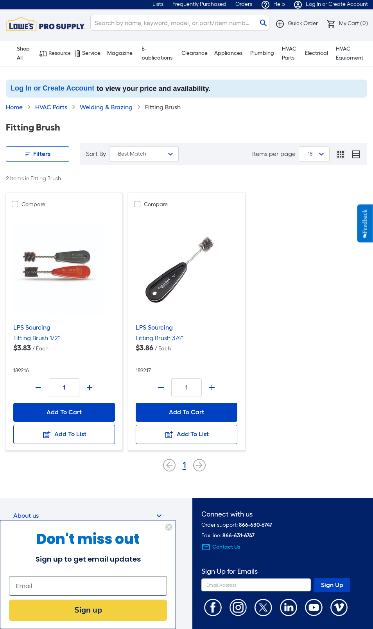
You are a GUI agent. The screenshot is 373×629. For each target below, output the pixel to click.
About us (88, 515)
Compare (33, 204)
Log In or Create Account (52, 88)
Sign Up (332, 585)
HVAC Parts (289, 53)
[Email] (88, 586)
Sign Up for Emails (229, 571)
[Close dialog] (169, 527)
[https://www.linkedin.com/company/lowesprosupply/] (288, 607)
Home (14, 107)
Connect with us (227, 514)
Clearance (194, 53)
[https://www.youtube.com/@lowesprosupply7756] (313, 607)
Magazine (120, 53)
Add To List (64, 434)
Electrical (316, 53)
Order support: (236, 525)
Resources (54, 53)
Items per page (274, 154)
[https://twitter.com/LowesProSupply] (263, 607)
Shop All (20, 53)
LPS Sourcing (31, 327)
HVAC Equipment (349, 53)
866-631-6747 (238, 535)
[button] (296, 23)
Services (87, 53)
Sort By (96, 154)
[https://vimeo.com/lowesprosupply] (339, 607)
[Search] (179, 23)
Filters (37, 154)
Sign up (88, 610)
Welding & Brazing (106, 107)
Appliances (228, 53)
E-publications (157, 53)
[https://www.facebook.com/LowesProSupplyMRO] (212, 607)
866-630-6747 (255, 525)
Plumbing (262, 53)
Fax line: (228, 535)
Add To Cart (64, 412)
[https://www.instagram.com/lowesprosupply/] (238, 607)
